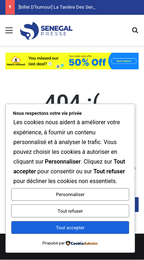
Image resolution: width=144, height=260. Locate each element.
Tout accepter (70, 227)
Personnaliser (70, 194)
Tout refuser (70, 211)
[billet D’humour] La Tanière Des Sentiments (63, 7)
